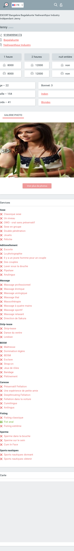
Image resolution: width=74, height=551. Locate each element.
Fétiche (8, 239)
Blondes (45, 102)
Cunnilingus (10, 403)
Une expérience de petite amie (21, 390)
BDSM (7, 355)
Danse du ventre (13, 332)
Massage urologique (15, 293)
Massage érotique (14, 288)
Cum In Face (11, 444)
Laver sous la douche (16, 266)
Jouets (8, 235)
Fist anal (9, 421)
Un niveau (9, 218)
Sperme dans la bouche (17, 436)
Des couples (11, 262)
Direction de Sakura (15, 318)
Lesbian (8, 336)
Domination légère (14, 351)
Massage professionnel (17, 284)
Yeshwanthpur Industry (47, 15)
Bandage (9, 372)
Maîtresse (9, 346)
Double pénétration (14, 230)
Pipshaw (8, 270)
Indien (44, 93)
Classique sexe (12, 214)
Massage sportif (13, 309)
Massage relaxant (14, 314)
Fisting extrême (12, 426)
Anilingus (9, 407)
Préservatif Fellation (15, 386)
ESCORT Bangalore (10, 15)
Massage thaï (11, 297)
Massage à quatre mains (18, 305)
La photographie (13, 253)
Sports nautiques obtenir (18, 458)
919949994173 (13, 34)
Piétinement (10, 376)
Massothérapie (12, 301)
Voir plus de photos (37, 186)
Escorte (8, 249)
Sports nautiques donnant (18, 454)
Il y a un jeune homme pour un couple (25, 257)
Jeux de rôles (11, 368)
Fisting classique (13, 417)
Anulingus (9, 274)
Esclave (8, 359)
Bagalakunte (27, 15)
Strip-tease (10, 328)
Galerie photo (13, 115)
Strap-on (8, 363)
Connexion (61, 5)
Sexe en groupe (12, 226)
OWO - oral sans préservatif (19, 222)
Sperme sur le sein (14, 440)
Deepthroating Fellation (17, 394)
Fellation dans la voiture (17, 399)
